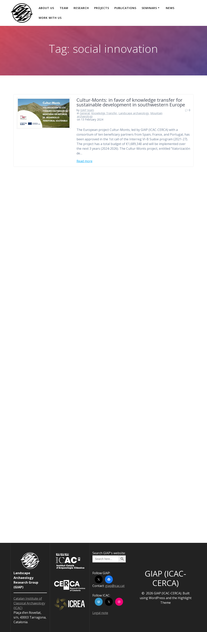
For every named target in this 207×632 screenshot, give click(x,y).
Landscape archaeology (134, 113)
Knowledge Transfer (104, 113)
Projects (101, 8)
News (170, 8)
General (85, 113)
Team (64, 8)
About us (46, 8)
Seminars (149, 8)
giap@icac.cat (115, 586)
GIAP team (87, 110)
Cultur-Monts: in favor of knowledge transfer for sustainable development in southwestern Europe (131, 102)
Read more (84, 161)
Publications (125, 8)
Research (81, 8)
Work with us (50, 18)
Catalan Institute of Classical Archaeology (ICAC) (29, 603)
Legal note (100, 613)
